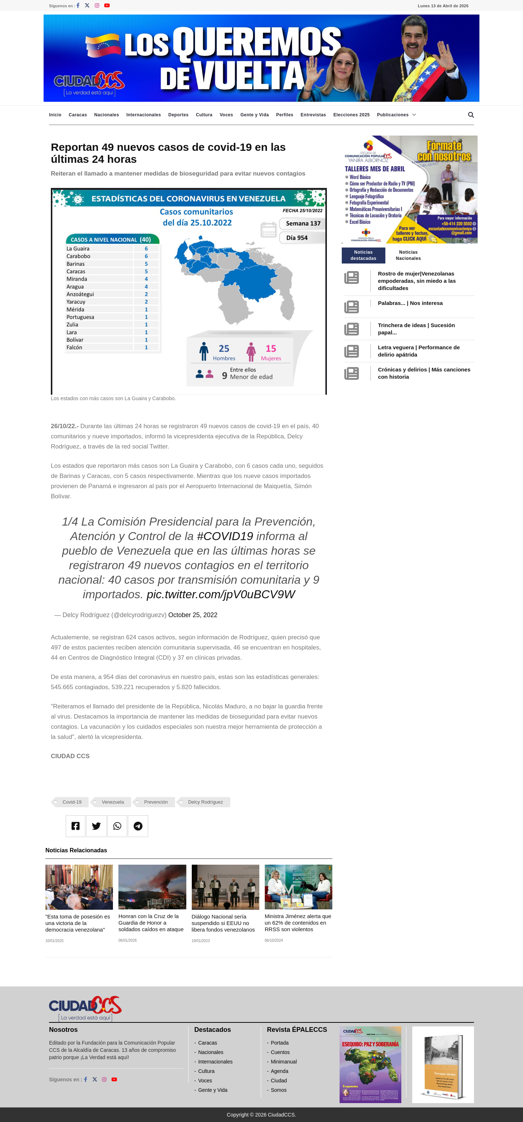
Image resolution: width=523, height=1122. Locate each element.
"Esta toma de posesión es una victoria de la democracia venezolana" (77, 923)
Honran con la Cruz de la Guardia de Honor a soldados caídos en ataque (150, 922)
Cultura (204, 114)
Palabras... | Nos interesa (410, 303)
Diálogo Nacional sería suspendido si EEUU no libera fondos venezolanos (223, 923)
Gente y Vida (254, 114)
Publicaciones (393, 114)
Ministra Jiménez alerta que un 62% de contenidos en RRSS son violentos (298, 922)
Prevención (156, 802)
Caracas (78, 114)
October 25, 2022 (192, 615)
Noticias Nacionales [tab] (408, 255)
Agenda (279, 1071)
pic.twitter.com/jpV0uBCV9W (221, 594)
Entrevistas (313, 114)
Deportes (178, 114)
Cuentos (280, 1052)
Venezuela (113, 802)
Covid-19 (72, 802)
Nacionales (106, 114)
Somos (279, 1090)
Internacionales (143, 114)
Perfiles (284, 114)
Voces (226, 114)
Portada (280, 1043)
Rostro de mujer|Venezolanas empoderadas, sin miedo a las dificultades (417, 280)
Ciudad (279, 1080)
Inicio (55, 114)
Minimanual (284, 1062)
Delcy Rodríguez (205, 802)
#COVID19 (225, 536)
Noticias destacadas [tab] (363, 255)
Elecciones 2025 (351, 114)
